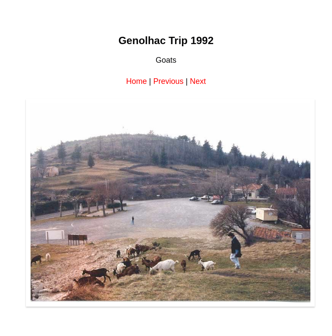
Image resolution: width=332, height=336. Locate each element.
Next (198, 81)
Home (136, 81)
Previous (168, 81)
